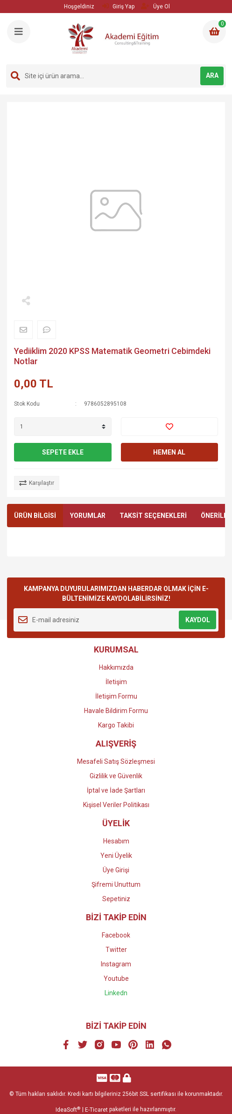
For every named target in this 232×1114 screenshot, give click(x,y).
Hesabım (116, 841)
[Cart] (214, 31)
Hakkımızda (116, 667)
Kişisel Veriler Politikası (116, 804)
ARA (212, 75)
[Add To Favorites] (169, 426)
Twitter (116, 949)
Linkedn (116, 993)
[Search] (116, 76)
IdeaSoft (68, 1110)
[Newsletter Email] (116, 620)
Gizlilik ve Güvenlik (116, 776)
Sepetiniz (116, 899)
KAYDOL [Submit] (197, 620)
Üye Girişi (116, 870)
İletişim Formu (116, 696)
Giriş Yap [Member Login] (118, 6)
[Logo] (117, 38)
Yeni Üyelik (116, 855)
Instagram (116, 964)
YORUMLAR (87, 515)
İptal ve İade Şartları (116, 790)
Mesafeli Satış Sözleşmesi (116, 761)
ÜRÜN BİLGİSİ (35, 515)
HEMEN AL (169, 452)
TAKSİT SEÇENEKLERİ (153, 515)
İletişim (116, 682)
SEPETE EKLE (63, 452)
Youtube (116, 978)
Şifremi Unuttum (116, 884)
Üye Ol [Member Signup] (155, 6)
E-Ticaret (96, 1110)
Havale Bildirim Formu (116, 710)
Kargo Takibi (116, 725)
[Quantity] (63, 426)
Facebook (116, 935)
